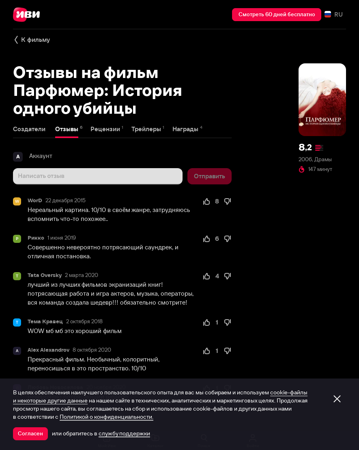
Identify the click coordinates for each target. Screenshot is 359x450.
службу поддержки (124, 433)
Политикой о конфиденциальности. (106, 416)
